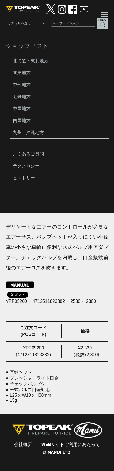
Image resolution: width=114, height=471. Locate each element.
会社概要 (23, 445)
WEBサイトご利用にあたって (70, 445)
